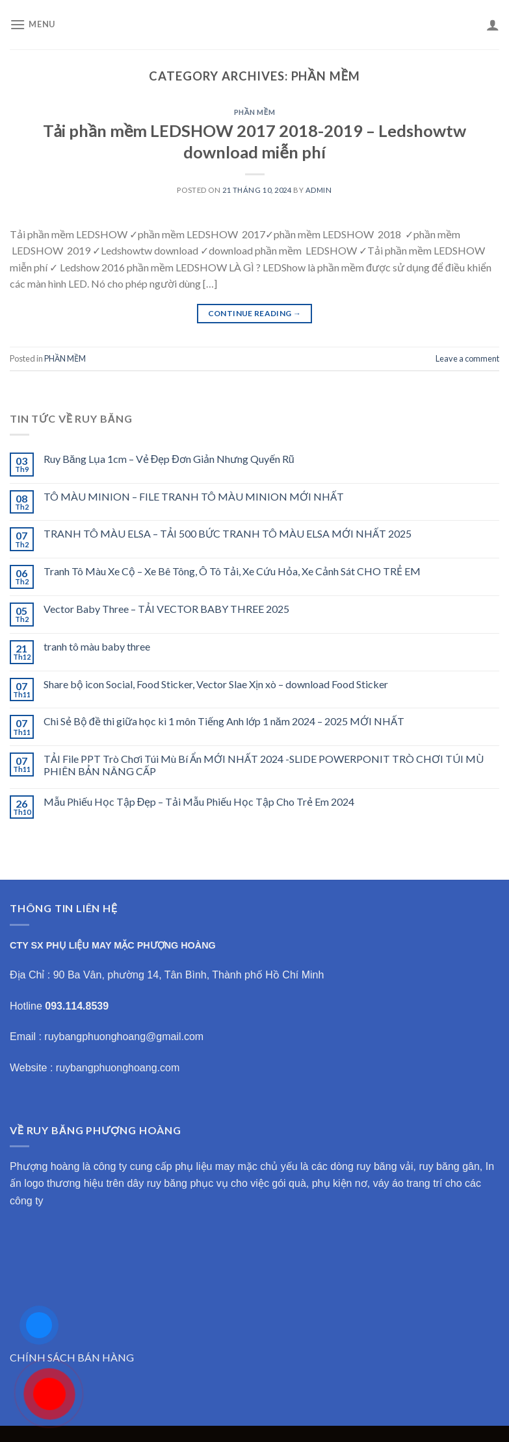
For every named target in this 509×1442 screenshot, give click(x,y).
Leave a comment (467, 358)
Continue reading (255, 313)
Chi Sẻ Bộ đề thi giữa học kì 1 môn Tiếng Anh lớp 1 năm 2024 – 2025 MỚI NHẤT (224, 721)
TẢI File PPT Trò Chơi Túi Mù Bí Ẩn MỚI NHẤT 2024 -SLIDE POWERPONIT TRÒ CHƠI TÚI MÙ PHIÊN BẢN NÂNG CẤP (264, 764)
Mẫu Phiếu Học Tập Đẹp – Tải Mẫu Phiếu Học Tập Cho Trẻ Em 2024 (199, 801)
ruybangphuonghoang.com (117, 1067)
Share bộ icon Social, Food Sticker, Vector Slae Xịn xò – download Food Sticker (216, 684)
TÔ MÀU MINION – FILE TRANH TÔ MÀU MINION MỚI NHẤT (194, 496)
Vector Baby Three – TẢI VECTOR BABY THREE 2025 (166, 609)
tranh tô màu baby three (97, 646)
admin (319, 190)
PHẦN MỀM (255, 112)
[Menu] (32, 24)
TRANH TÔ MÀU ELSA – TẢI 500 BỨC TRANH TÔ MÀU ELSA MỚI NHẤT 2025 (227, 533)
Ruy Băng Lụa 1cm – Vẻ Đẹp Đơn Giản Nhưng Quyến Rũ (169, 459)
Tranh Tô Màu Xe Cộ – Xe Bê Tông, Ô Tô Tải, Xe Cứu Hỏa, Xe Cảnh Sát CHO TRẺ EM (232, 571)
